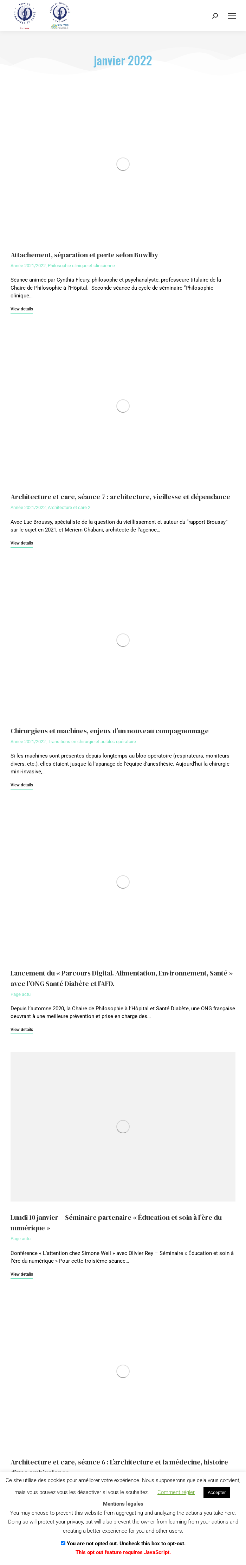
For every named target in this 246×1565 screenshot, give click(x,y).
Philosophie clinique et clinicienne (81, 265)
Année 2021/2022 (28, 265)
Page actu (21, 994)
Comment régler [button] (176, 1492)
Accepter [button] (217, 1492)
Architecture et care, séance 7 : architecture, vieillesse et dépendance (120, 497)
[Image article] (123, 164)
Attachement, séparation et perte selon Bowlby (84, 255)
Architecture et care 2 (69, 507)
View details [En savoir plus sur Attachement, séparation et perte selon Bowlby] (22, 309)
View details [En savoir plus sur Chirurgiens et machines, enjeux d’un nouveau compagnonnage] (22, 785)
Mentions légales (123, 1504)
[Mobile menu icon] (232, 16)
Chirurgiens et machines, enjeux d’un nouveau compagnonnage (110, 731)
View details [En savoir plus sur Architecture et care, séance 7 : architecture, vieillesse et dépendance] (22, 543)
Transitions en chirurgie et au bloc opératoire (92, 741)
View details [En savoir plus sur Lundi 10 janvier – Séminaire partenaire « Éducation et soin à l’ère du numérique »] (22, 1274)
